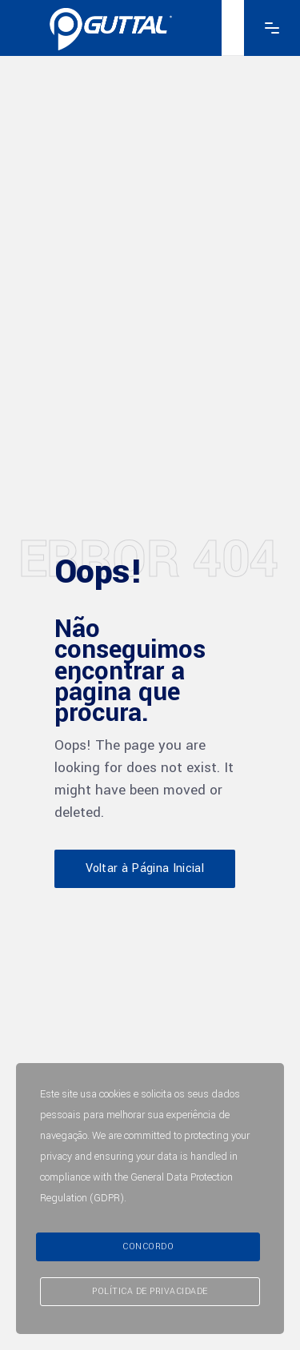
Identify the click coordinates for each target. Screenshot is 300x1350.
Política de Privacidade (150, 1291)
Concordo (148, 1246)
